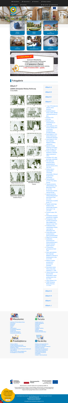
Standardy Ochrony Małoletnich (34, 398)
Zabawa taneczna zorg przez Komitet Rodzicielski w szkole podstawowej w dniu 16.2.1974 (51, 275)
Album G (48, 291)
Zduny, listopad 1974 (51, 280)
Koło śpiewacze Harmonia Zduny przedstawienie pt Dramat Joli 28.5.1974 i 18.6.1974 (52, 164)
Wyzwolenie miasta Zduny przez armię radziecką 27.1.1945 (51, 269)
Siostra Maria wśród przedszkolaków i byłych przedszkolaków (52, 234)
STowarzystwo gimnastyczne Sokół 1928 (51, 249)
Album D (48, 92)
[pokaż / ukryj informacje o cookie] (1, 401)
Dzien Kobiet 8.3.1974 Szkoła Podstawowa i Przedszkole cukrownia (51, 136)
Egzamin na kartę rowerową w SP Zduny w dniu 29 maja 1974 (51, 147)
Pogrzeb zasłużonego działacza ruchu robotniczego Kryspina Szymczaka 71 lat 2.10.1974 (51, 207)
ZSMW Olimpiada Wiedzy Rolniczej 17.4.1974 (50, 283)
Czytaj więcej (8, 396)
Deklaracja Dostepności (34, 397)
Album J (48, 305)
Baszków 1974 (49, 117)
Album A (48, 87)
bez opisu (48, 119)
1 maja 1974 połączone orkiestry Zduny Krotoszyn (52, 107)
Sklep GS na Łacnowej (51, 237)
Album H (48, 296)
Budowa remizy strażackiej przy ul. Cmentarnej (50, 122)
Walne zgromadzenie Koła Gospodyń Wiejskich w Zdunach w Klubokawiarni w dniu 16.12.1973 (52, 256)
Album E (48, 97)
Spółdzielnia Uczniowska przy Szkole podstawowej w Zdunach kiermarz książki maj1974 (51, 242)
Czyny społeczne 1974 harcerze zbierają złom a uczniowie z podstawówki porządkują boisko (51, 129)
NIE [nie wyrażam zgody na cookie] (9, 399)
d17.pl (42, 401)
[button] (5, 15)
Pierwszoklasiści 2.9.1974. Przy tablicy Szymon (51, 180)
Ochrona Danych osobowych (34, 399)
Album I (48, 301)
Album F (48, 102)
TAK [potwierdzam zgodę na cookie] (7, 399)
